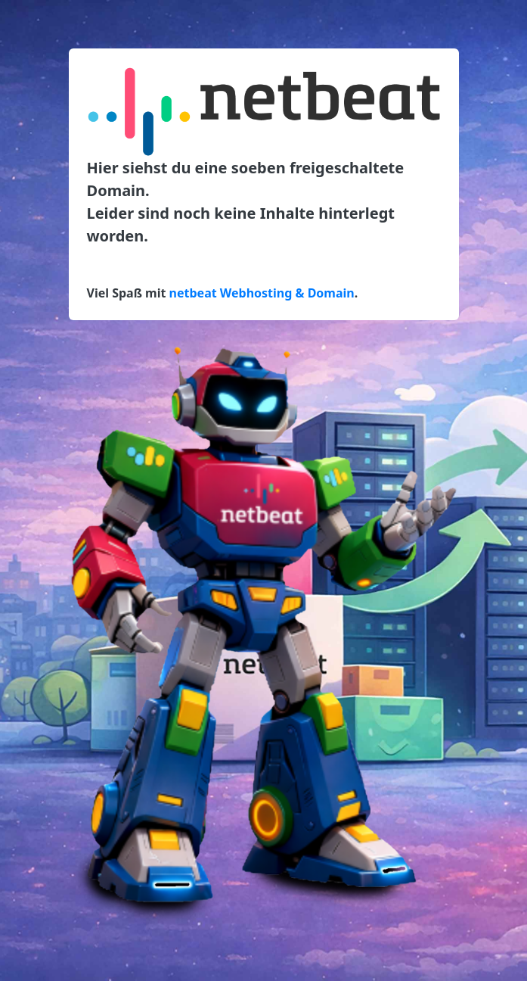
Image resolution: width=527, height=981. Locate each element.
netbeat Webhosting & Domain (262, 293)
